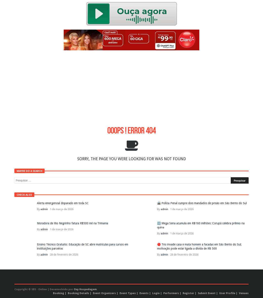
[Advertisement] (131, 83)
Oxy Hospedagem (85, 289)
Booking (58, 293)
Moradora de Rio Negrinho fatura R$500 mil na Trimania (72, 223)
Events (144, 293)
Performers (171, 293)
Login (156, 293)
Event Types (128, 293)
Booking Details (78, 293)
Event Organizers (104, 293)
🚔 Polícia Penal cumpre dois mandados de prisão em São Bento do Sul (202, 203)
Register (188, 293)
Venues (244, 293)
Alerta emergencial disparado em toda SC (63, 203)
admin (44, 209)
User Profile (227, 293)
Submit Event (207, 293)
